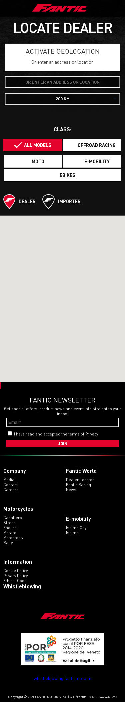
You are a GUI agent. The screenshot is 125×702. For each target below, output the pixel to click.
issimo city (76, 527)
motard (9, 532)
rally (8, 542)
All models (37, 145)
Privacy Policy (15, 575)
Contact (10, 484)
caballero (12, 517)
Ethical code (15, 580)
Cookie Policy (15, 570)
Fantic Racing (78, 484)
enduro (10, 527)
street (9, 522)
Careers (11, 489)
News (71, 489)
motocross (13, 537)
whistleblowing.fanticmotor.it (63, 678)
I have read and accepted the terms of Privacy (56, 433)
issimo (72, 532)
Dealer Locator (80, 479)
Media (8, 479)
